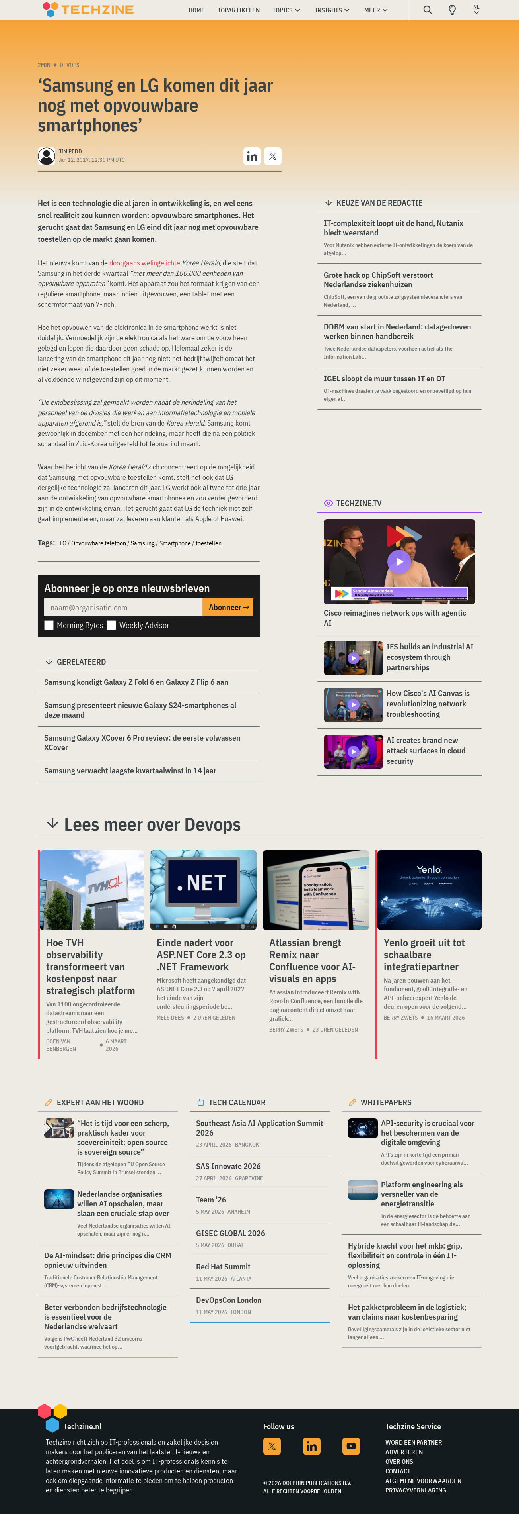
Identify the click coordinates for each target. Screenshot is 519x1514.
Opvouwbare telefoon (98, 543)
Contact (397, 1471)
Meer (372, 10)
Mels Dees (170, 1017)
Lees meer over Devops (152, 824)
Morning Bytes (80, 625)
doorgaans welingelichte (144, 262)
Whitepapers (386, 1102)
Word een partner (413, 1442)
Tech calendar (237, 1102)
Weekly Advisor (144, 625)
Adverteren (404, 1452)
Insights (328, 10)
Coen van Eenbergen (61, 1045)
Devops (70, 65)
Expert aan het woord (100, 1102)
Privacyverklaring (415, 1490)
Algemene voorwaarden (423, 1481)
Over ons (399, 1461)
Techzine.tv (359, 503)
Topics (282, 10)
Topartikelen (239, 10)
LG (63, 543)
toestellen (209, 543)
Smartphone (175, 543)
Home (197, 10)
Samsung (143, 543)
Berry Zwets (286, 1029)
